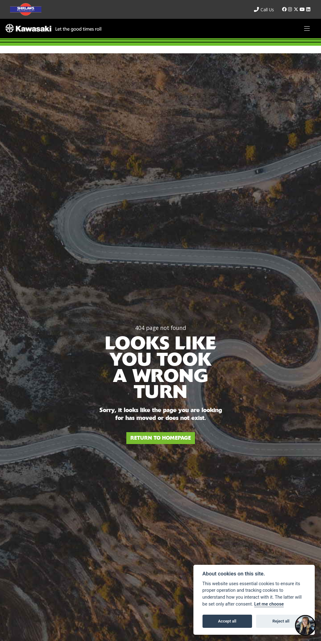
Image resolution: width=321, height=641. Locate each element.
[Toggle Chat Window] (305, 625)
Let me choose (269, 604)
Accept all (227, 621)
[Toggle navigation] (306, 28)
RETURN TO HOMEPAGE (160, 438)
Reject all (280, 621)
